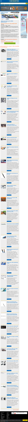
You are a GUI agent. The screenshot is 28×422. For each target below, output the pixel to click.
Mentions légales (8, 416)
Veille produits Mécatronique (3, 417)
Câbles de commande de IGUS (12, 137)
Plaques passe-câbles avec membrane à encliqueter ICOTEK (12, 398)
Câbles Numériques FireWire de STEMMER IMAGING (12, 276)
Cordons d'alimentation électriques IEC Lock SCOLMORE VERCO (13, 112)
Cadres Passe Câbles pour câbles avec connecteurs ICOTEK (12, 349)
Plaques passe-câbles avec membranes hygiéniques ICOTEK (12, 50)
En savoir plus (9, 71)
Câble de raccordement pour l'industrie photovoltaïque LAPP (12, 302)
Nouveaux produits (2, 414)
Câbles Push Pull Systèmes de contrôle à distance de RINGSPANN (12, 386)
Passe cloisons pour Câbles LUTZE (12, 360)
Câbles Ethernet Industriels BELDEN (13, 223)
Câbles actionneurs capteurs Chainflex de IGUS (11, 186)
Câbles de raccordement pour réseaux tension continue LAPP (12, 314)
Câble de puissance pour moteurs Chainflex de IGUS (12, 62)
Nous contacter (8, 419)
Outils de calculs (8, 413)
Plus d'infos (6, 421)
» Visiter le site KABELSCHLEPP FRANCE (7, 41)
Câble (13, 46)
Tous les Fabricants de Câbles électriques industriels (12, 236)
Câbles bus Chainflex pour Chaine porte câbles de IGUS (12, 374)
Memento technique (2, 418)
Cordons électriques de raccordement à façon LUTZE (11, 125)
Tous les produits (16, 409)
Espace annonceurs (8, 417)
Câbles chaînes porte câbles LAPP (12, 326)
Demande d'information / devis (10, 43)
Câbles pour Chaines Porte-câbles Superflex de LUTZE (12, 211)
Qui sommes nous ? (2, 413)
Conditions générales (8, 414)
